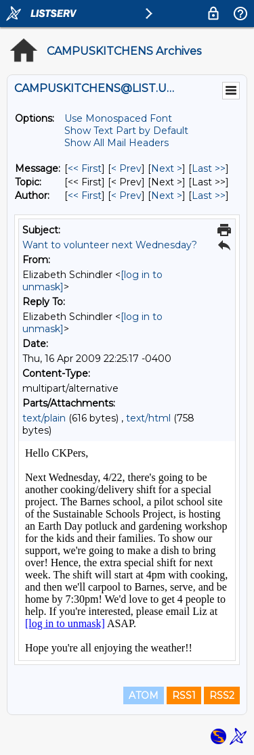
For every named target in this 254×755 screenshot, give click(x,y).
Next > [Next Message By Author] (166, 195)
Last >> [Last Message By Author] (209, 195)
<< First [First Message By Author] (85, 195)
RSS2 (221, 695)
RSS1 (184, 695)
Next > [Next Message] (166, 168)
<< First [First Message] (85, 168)
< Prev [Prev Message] (126, 168)
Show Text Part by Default (126, 130)
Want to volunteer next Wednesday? (109, 245)
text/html (148, 418)
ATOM (143, 695)
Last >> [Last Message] (209, 168)
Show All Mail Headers (116, 143)
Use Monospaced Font (118, 118)
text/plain (44, 418)
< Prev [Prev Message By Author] (126, 195)
